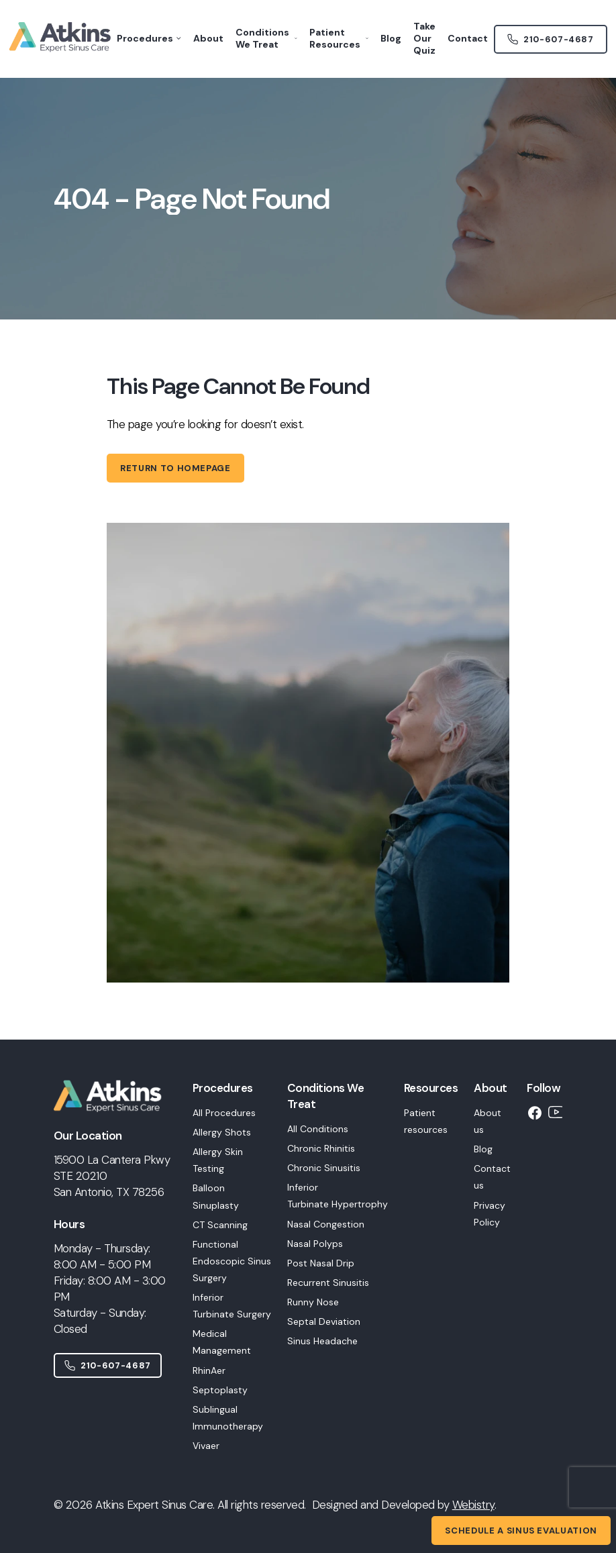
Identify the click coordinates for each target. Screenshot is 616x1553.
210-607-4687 (107, 1365)
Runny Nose (313, 1302)
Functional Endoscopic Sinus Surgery (232, 1261)
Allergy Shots (222, 1132)
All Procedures (224, 1113)
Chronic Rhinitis (321, 1148)
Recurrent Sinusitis (328, 1282)
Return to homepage (175, 468)
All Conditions (317, 1129)
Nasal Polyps (315, 1244)
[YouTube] (556, 1112)
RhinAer (209, 1370)
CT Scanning (220, 1225)
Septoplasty (220, 1390)
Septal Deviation (323, 1321)
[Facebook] (535, 1112)
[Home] (115, 1119)
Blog (483, 1149)
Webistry (473, 1504)
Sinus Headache (322, 1341)
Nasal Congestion (325, 1224)
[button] (232, 1267)
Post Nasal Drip (320, 1263)
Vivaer (206, 1446)
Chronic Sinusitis (323, 1168)
